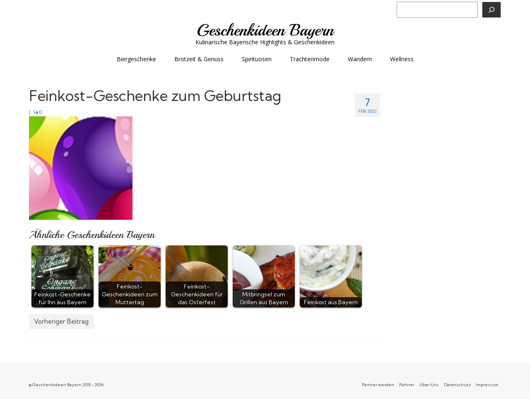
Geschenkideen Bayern (265, 30)
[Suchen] (491, 10)
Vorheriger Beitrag (61, 321)
